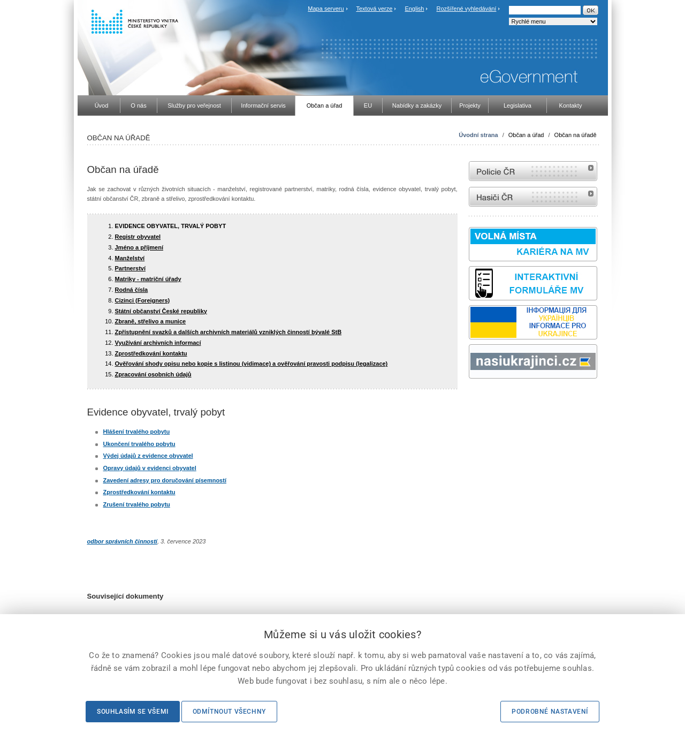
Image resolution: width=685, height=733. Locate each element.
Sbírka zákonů (470, 398)
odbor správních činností (122, 541)
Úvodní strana (478, 135)
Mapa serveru (326, 8)
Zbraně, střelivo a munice (150, 321)
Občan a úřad (526, 135)
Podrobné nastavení (550, 711)
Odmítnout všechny (229, 711)
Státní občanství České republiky (161, 311)
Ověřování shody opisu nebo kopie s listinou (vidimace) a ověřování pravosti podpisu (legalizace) (251, 363)
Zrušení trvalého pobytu (136, 504)
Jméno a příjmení (139, 247)
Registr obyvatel (138, 236)
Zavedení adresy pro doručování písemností (164, 480)
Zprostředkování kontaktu (151, 353)
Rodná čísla (131, 289)
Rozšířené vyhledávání (467, 8)
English (414, 8)
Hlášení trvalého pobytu (136, 431)
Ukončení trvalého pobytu (139, 444)
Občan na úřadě (575, 135)
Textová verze (374, 8)
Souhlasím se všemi (133, 711)
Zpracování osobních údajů (153, 374)
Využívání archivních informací (158, 342)
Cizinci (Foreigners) (142, 300)
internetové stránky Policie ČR (533, 171)
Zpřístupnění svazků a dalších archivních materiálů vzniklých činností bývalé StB (228, 332)
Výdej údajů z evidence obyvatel (148, 455)
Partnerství (130, 268)
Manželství (130, 258)
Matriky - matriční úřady (148, 279)
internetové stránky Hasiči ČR (533, 197)
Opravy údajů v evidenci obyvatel (149, 468)
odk (474, 398)
